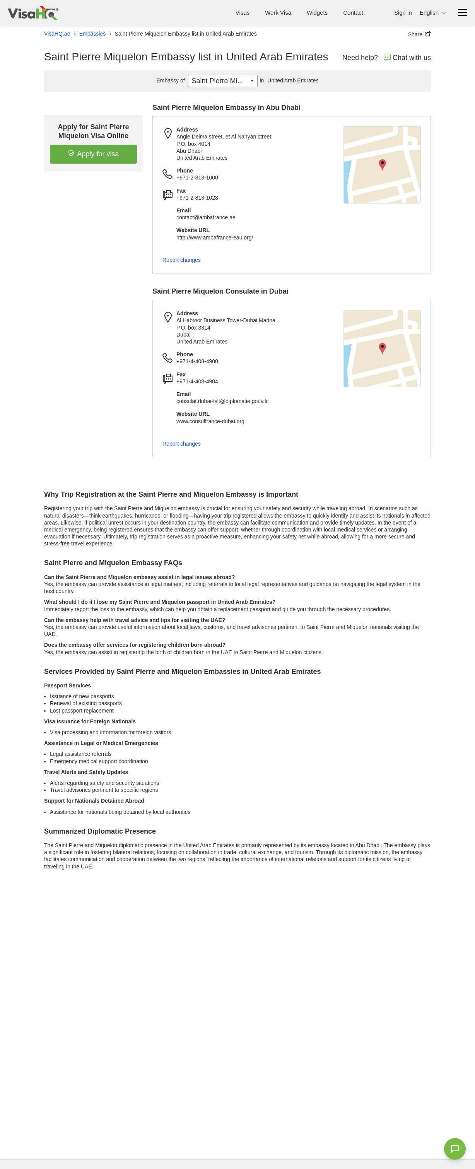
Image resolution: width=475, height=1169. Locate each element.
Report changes (181, 260)
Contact (353, 12)
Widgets (317, 12)
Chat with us (407, 58)
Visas (242, 12)
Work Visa (278, 12)
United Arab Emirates (288, 80)
